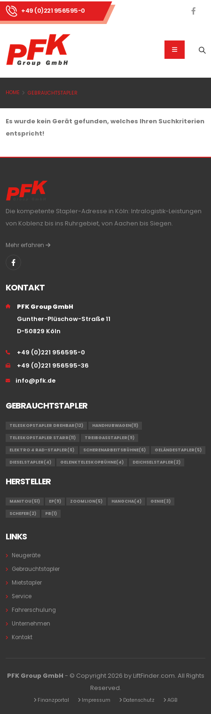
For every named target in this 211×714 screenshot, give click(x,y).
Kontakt (22, 637)
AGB (172, 700)
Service (21, 596)
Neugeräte (26, 555)
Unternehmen (31, 623)
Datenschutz (139, 700)
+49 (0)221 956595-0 (53, 10)
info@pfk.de (35, 380)
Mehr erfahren (28, 245)
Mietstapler (27, 582)
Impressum (96, 700)
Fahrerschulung (34, 610)
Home (13, 92)
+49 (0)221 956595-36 (53, 365)
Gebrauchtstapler (53, 92)
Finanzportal (53, 700)
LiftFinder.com (154, 675)
